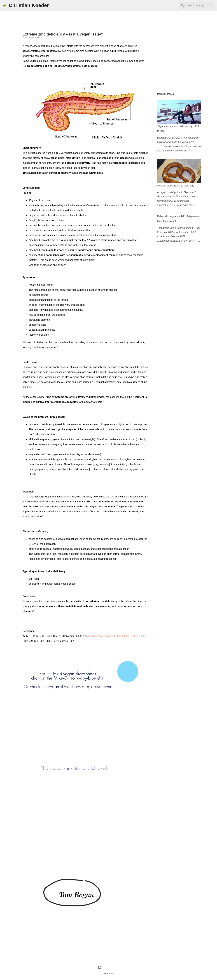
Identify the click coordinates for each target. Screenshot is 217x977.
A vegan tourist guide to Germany (175, 185)
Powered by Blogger (108, 967)
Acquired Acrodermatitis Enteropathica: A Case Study (116, 636)
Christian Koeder (29, 5)
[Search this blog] (198, 5)
